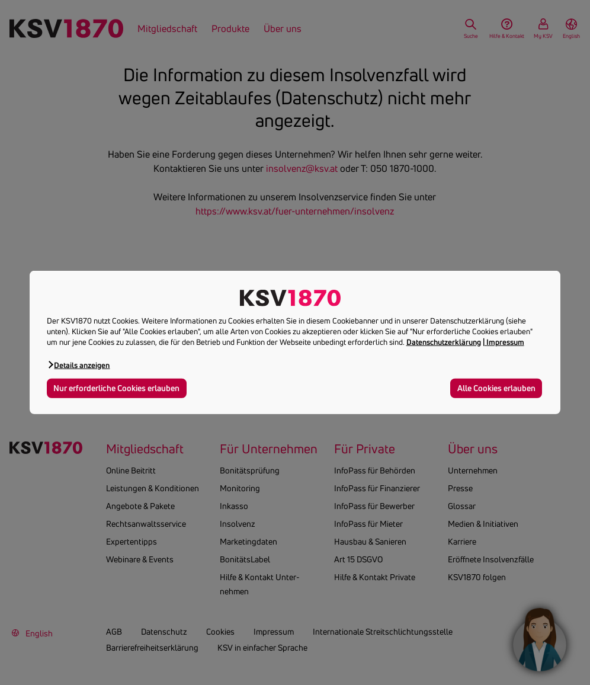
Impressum (505, 342)
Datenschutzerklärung (443, 342)
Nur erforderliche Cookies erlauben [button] (116, 387)
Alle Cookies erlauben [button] (496, 387)
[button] (78, 365)
